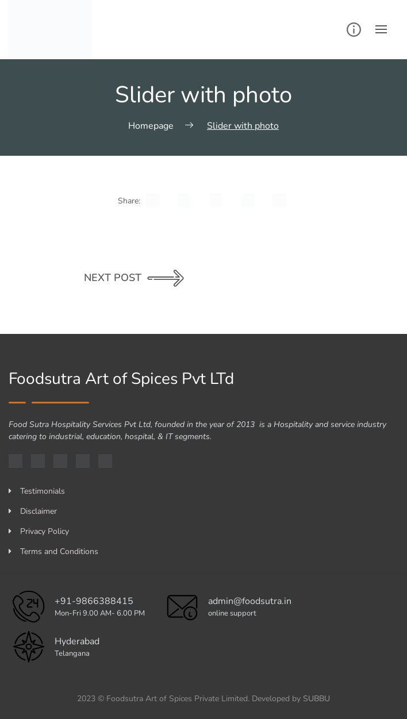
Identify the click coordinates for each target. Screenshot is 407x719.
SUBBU (316, 698)
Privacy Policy (39, 531)
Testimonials (37, 491)
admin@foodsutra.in (249, 601)
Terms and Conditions (53, 551)
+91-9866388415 (94, 601)
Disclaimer (33, 511)
